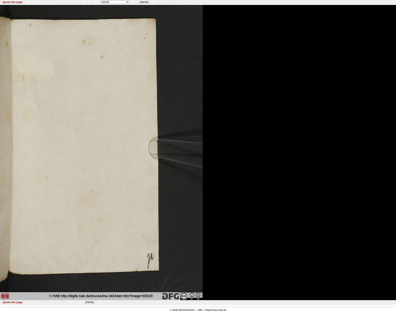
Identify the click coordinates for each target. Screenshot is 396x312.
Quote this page (13, 2)
